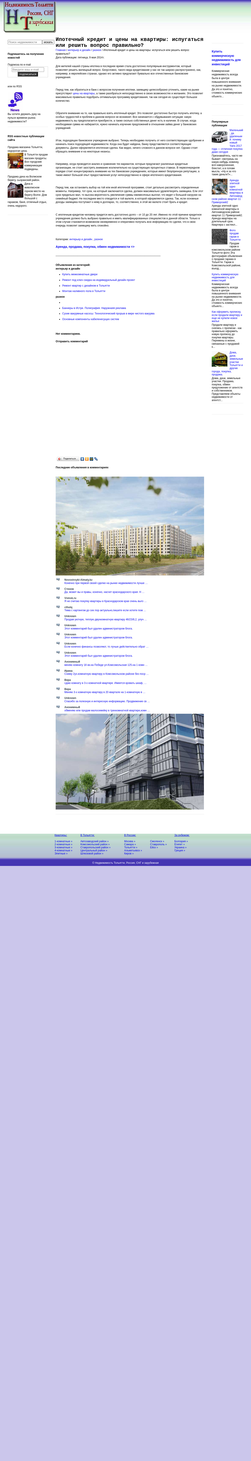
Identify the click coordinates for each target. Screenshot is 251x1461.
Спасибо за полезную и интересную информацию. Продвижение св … (107, 701)
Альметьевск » (133, 850)
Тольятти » (130, 847)
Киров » (129, 853)
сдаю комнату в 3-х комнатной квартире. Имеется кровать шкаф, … (105, 683)
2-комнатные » (63, 844)
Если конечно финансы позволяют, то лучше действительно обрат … (106, 646)
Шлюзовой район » (91, 853)
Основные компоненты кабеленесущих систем (90, 319)
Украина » (180, 847)
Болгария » (181, 841)
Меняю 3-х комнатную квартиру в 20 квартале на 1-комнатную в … (105, 692)
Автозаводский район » (94, 841)
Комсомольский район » (95, 844)
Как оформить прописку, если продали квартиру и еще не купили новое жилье (227, 316)
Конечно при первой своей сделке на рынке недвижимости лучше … (106, 583)
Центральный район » (93, 850)
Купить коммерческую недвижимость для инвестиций (225, 277)
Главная (61, 50)
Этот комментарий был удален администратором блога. (98, 628)
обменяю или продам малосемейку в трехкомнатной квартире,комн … (107, 710)
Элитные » (61, 853)
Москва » (129, 841)
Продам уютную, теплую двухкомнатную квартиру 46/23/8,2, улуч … (105, 619)
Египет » (179, 844)
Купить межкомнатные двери (79, 274)
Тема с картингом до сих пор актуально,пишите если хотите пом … (105, 610)
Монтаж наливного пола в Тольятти (83, 291)
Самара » (130, 844)
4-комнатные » (63, 850)
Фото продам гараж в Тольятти (235, 235)
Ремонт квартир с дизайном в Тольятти (86, 285)
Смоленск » (157, 841)
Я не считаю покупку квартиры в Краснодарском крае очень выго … (105, 601)
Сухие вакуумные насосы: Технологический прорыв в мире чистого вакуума (108, 313)
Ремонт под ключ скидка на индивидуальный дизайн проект (98, 280)
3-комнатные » (63, 847)
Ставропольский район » (95, 847)
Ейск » (154, 847)
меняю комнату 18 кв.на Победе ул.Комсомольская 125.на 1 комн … (106, 664)
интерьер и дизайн (79, 50)
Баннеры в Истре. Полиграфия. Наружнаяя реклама (94, 308)
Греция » (179, 850)
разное (97, 50)
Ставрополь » (158, 844)
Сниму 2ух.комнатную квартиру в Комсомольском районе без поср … (106, 673)
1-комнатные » (63, 841)
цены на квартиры (84, 93)
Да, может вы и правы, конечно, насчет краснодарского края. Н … (104, 592)
